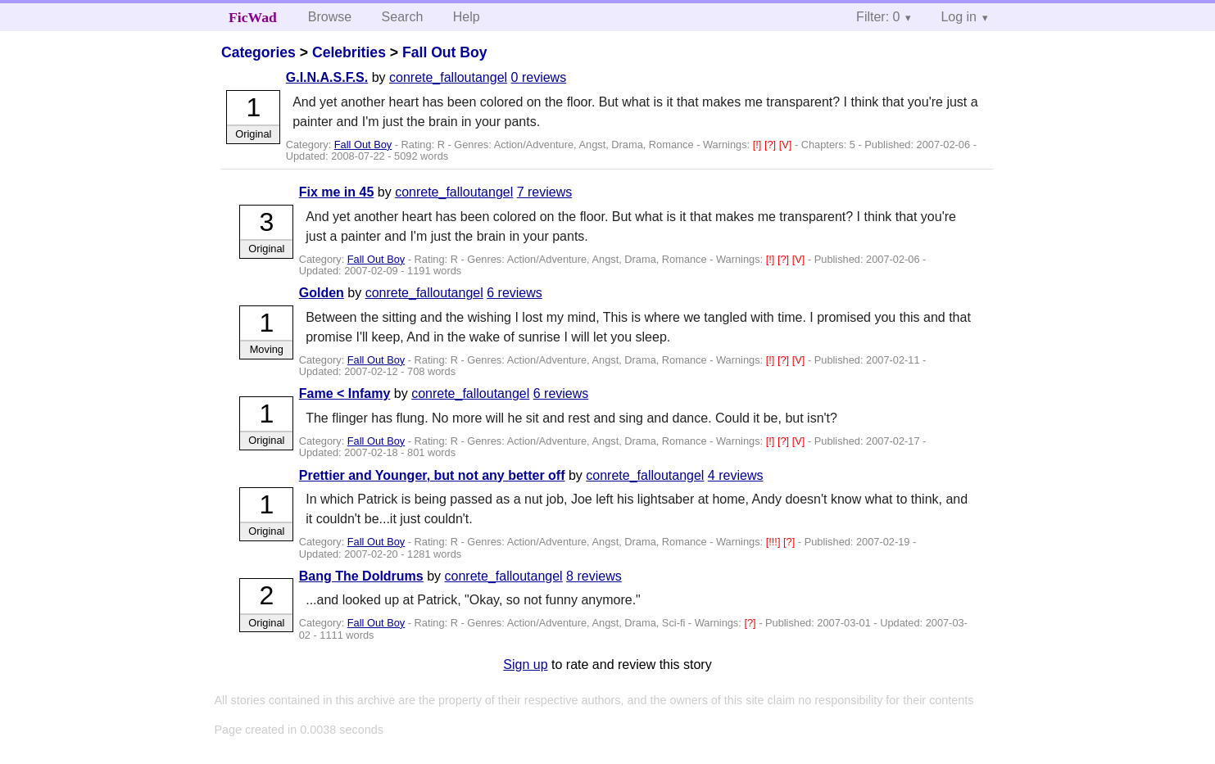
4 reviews (736, 475)
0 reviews (539, 77)
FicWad (253, 17)
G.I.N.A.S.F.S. (327, 77)
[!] (758, 144)
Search (403, 17)
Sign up (525, 664)
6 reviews (514, 293)
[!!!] (774, 542)
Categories (258, 52)
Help (466, 17)
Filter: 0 (878, 17)
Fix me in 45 (336, 192)
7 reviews (545, 192)
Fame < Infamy (345, 393)
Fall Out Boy (444, 52)
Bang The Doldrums (361, 576)
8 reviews (594, 576)
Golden (321, 293)
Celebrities (349, 52)
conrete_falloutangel (448, 77)
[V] (787, 144)
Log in (959, 17)
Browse (329, 17)
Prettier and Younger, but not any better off (432, 475)
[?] (771, 144)
